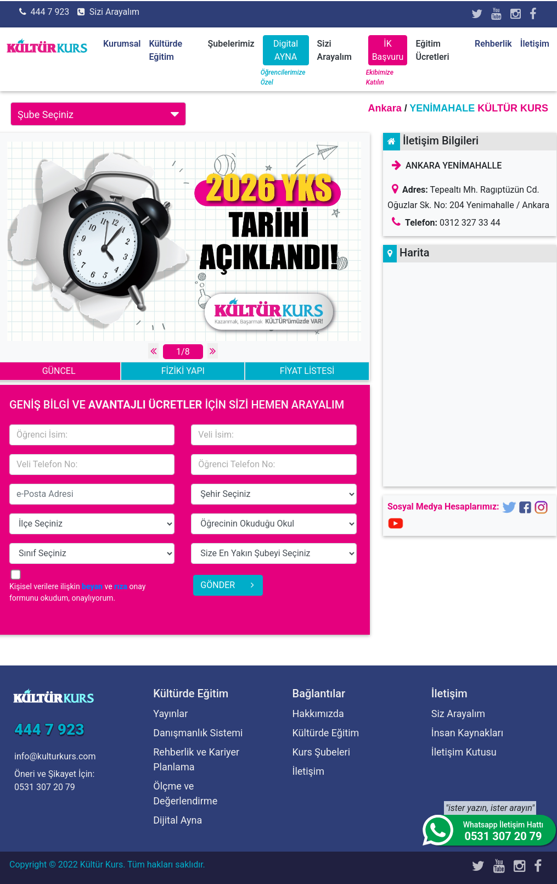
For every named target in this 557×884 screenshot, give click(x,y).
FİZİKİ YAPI (183, 371)
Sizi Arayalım (114, 12)
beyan (92, 586)
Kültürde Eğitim (325, 732)
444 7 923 (49, 12)
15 (273, 494)
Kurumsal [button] (121, 43)
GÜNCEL (59, 371)
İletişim (534, 43)
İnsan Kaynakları (467, 732)
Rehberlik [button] (493, 43)
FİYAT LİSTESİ (307, 371)
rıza (120, 586)
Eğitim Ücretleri (432, 50)
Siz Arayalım (458, 713)
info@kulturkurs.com (54, 756)
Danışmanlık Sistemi (198, 732)
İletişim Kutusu (464, 752)
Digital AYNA (285, 50)
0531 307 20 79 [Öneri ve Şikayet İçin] (44, 787)
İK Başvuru (388, 50)
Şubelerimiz (231, 43)
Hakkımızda (318, 713)
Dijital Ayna (177, 820)
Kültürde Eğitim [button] (165, 50)
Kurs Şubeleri (321, 752)
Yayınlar (170, 713)
